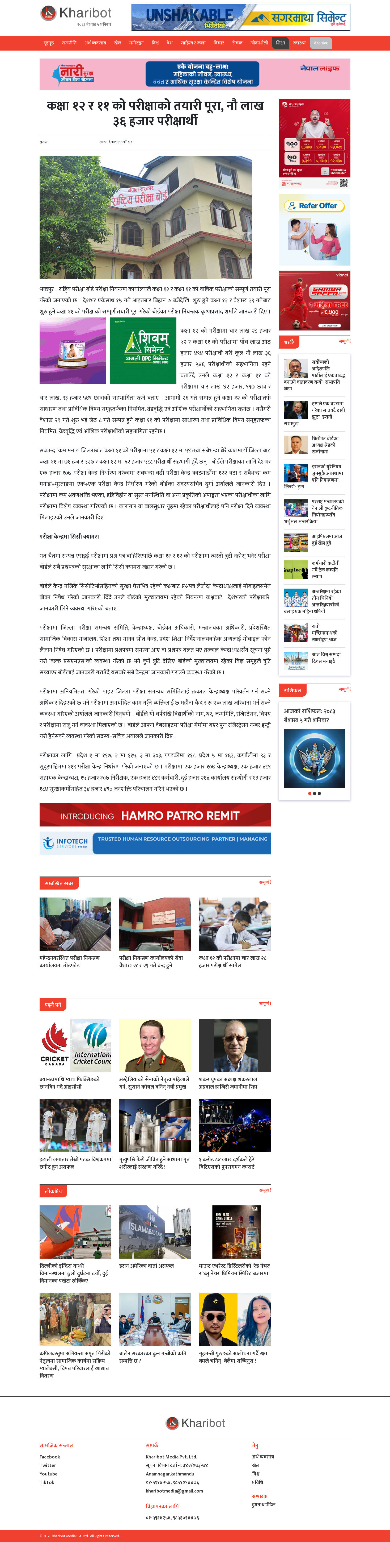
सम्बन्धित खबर (59, 883)
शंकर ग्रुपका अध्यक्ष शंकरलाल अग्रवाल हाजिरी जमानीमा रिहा (228, 1083)
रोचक (237, 43)
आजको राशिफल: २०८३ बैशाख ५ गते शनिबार (309, 715)
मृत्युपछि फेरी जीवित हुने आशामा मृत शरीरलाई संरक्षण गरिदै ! (154, 1163)
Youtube (49, 1474)
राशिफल (292, 690)
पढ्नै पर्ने (53, 1005)
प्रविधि (257, 1483)
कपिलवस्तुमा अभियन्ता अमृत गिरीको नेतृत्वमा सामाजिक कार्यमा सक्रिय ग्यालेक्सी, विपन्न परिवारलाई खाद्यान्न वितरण (75, 1364)
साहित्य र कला (193, 43)
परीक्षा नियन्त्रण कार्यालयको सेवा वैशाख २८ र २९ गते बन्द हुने (151, 962)
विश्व (155, 43)
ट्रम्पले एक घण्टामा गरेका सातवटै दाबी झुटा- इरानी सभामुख (314, 414)
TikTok (47, 1483)
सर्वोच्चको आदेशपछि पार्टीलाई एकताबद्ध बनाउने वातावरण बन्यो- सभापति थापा (314, 375)
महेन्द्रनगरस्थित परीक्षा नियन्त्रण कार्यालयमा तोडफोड (70, 962)
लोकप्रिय (53, 1191)
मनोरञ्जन (136, 43)
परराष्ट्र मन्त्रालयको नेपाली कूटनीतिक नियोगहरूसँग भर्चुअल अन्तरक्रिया (314, 512)
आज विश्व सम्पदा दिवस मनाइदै (326, 658)
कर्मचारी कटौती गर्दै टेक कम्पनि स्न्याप (326, 570)
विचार (219, 43)
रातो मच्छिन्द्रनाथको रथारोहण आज (324, 633)
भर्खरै (289, 342)
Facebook (50, 1457)
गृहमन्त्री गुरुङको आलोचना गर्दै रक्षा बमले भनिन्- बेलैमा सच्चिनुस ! (233, 1357)
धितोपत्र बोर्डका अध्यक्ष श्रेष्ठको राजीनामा (325, 445)
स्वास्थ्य (299, 43)
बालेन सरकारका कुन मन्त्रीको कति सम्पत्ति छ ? (152, 1357)
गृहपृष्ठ (49, 43)
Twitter (48, 1466)
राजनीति (69, 43)
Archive (321, 43)
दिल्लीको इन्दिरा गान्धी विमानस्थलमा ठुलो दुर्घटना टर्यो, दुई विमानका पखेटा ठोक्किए (74, 1273)
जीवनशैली (259, 43)
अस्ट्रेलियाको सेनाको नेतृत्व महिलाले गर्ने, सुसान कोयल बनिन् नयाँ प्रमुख (154, 1083)
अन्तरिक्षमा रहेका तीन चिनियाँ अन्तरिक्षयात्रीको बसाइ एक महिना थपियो (312, 602)
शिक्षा (280, 43)
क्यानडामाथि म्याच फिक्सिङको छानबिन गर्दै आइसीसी (70, 1083)
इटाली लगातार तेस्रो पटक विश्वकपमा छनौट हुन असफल (75, 1163)
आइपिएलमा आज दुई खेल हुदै (327, 540)
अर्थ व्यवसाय (95, 43)
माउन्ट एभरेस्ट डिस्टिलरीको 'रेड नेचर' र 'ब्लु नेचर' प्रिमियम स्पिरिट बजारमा (234, 1270)
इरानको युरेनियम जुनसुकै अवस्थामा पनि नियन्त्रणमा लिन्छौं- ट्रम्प (313, 477)
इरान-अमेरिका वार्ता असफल (146, 1266)
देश (170, 43)
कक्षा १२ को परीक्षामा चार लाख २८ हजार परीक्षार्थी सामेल (232, 962)
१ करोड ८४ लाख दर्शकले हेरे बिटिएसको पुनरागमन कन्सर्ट (227, 1163)
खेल (117, 43)
